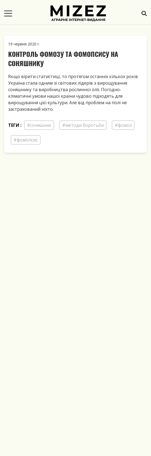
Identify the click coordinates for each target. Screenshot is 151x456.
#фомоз (123, 125)
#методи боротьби (83, 125)
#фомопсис (26, 140)
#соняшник (39, 125)
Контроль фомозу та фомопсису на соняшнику (63, 58)
